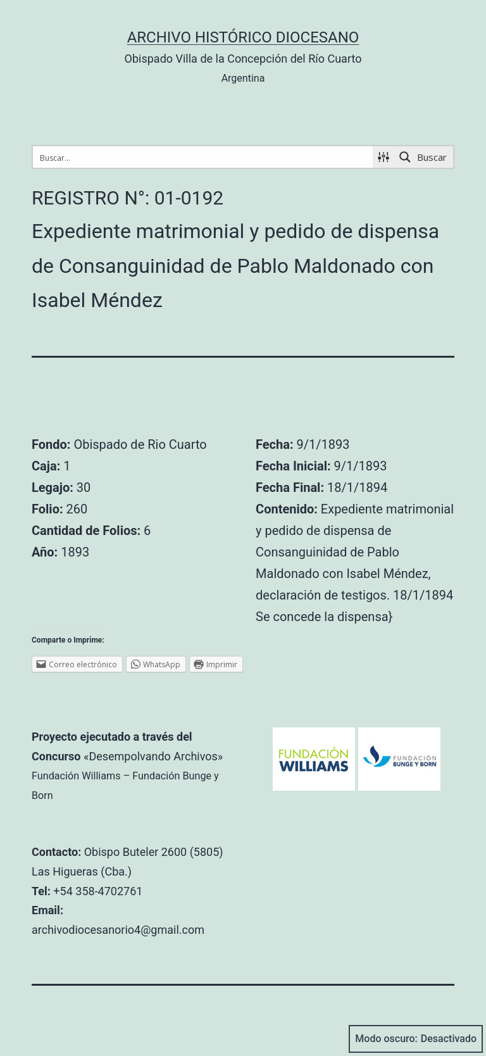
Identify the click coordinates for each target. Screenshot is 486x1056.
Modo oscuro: (416, 1039)
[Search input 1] (203, 157)
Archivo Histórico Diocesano (243, 37)
